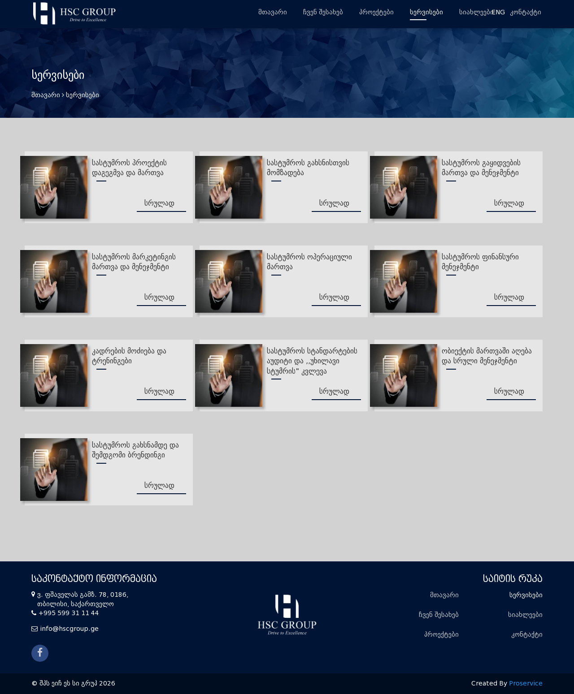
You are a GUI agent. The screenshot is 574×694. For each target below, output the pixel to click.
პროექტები (376, 12)
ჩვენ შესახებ (323, 12)
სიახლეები (476, 12)
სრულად (159, 203)
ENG (498, 12)
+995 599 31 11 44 (69, 613)
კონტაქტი (525, 12)
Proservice (526, 683)
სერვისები (426, 12)
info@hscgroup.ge (69, 629)
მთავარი (272, 12)
